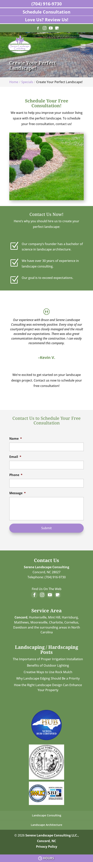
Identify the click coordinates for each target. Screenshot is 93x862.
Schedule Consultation (46, 12)
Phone (15, 475)
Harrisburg (70, 617)
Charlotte (56, 622)
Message (17, 493)
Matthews (21, 622)
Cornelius (71, 622)
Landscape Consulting (46, 815)
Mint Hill (54, 617)
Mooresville (38, 622)
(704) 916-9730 (46, 4)
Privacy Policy (46, 846)
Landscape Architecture (46, 825)
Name (15, 439)
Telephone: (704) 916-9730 (47, 577)
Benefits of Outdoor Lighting (48, 665)
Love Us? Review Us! (46, 19)
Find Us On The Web (46, 589)
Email (15, 457)
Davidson (20, 627)
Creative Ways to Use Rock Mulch (48, 672)
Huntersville (37, 617)
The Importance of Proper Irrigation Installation (48, 659)
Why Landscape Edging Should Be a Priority (48, 678)
